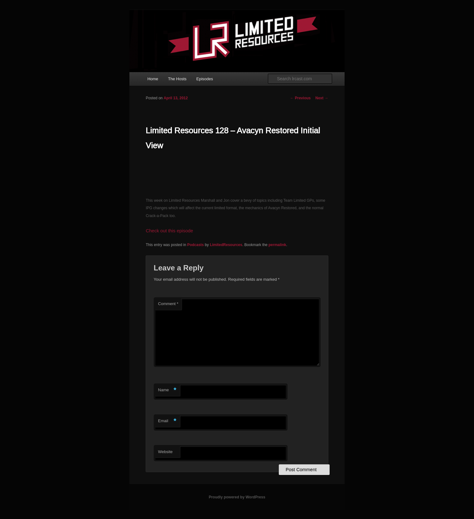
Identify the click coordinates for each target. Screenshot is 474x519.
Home (153, 79)
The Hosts (177, 79)
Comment (168, 303)
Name (167, 390)
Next (321, 98)
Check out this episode (169, 230)
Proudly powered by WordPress (237, 497)
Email (167, 421)
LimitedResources (226, 245)
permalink (277, 245)
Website (165, 451)
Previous (300, 98)
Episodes (204, 79)
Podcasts (195, 245)
